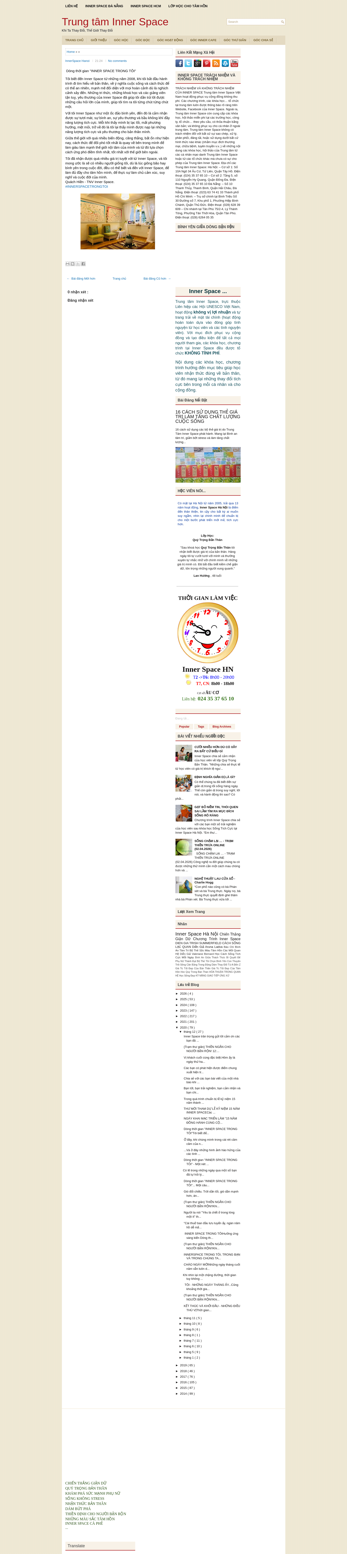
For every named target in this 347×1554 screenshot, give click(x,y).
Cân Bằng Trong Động (199, 964)
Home (71, 51)
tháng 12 (190, 1031)
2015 (184, 1388)
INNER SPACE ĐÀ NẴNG (104, 6)
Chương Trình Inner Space (216, 939)
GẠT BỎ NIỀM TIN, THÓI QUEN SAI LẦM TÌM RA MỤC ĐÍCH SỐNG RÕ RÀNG (216, 811)
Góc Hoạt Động (170, 40)
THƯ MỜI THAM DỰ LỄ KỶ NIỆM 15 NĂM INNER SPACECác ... (211, 1110)
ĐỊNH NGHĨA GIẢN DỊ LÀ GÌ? (215, 777)
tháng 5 (189, 1352)
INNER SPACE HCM (146, 6)
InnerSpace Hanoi (78, 61)
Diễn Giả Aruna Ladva (208, 947)
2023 (184, 1010)
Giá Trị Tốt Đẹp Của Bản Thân (193, 968)
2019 (184, 1365)
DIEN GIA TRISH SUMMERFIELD (198, 943)
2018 (184, 1371)
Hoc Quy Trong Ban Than (195, 972)
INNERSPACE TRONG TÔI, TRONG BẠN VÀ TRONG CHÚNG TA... (211, 1256)
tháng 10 (190, 1323)
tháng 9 (189, 1329)
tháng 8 (189, 1335)
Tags (201, 726)
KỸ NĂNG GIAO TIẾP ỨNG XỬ (212, 975)
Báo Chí (229, 946)
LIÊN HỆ (71, 6)
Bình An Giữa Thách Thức (210, 957)
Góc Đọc (142, 40)
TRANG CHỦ (74, 40)
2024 (184, 1005)
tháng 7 (189, 1340)
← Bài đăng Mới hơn (81, 278)
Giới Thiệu (99, 40)
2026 (184, 993)
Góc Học (121, 40)
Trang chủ (119, 278)
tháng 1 (189, 1357)
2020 (184, 1027)
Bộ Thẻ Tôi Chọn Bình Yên (212, 961)
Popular (184, 726)
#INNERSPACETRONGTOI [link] (86, 186)
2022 (184, 1016)
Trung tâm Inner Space (115, 22)
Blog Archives (221, 726)
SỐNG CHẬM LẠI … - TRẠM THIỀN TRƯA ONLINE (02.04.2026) (214, 845)
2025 (184, 999)
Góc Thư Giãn (235, 40)
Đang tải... (182, 718)
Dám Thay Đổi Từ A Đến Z (226, 964)
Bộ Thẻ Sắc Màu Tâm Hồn (206, 950)
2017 (184, 1376)
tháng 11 (190, 1318)
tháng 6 (189, 1346)
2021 (184, 1021)
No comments (117, 61)
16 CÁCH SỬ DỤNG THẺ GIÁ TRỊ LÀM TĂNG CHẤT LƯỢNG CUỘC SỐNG (207, 416)
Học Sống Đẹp (187, 975)
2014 (184, 1393)
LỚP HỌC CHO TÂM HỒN (188, 6)
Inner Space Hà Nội (214, 507)
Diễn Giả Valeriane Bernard (197, 953)
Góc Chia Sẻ (263, 40)
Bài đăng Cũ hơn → (157, 278)
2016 (184, 1382)
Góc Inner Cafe (203, 40)
